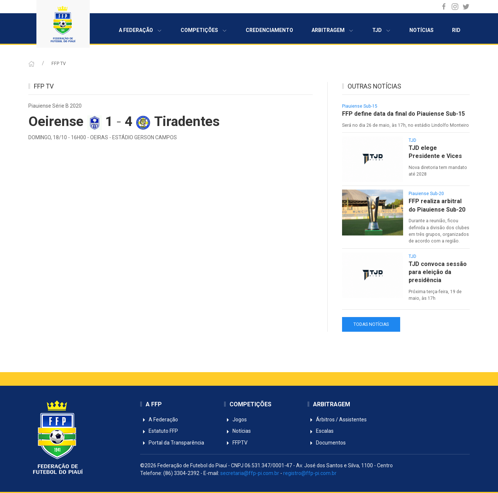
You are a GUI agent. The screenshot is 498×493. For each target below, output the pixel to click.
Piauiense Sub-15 (359, 106)
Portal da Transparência (172, 443)
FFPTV (236, 443)
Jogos (235, 419)
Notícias (421, 30)
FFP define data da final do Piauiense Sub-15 (403, 113)
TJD (381, 30)
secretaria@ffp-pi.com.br (249, 473)
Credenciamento (269, 30)
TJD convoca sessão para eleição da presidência (438, 272)
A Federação (140, 30)
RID (456, 30)
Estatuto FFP (159, 431)
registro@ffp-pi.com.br (310, 473)
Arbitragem (333, 30)
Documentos (326, 443)
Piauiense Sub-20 (426, 193)
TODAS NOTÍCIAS (371, 324)
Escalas (320, 431)
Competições (204, 30)
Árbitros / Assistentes (337, 419)
